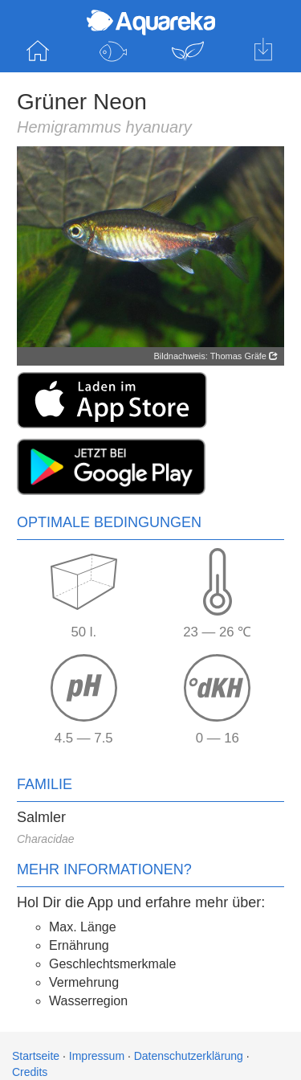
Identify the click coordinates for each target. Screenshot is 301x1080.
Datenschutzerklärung (188, 1055)
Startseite (37, 51)
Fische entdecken (113, 51)
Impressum (96, 1055)
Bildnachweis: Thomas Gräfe (216, 356)
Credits (29, 1072)
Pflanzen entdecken (188, 51)
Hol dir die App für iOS (263, 51)
